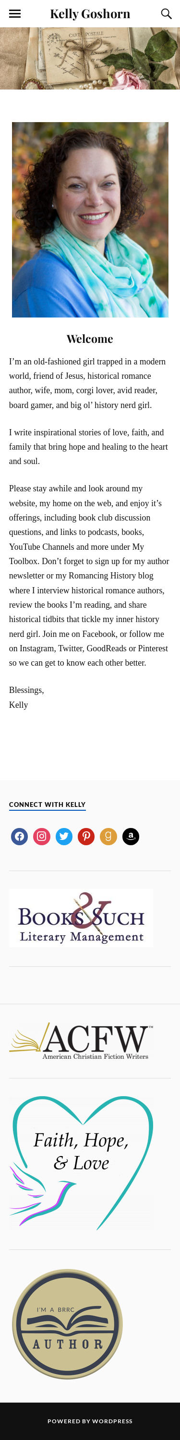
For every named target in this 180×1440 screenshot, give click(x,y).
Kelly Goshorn (90, 13)
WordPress (112, 1421)
